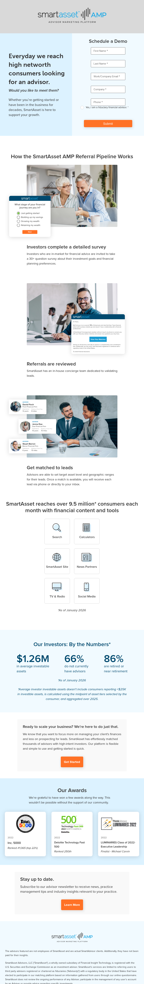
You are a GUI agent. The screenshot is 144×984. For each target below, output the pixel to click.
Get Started (72, 762)
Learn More (72, 905)
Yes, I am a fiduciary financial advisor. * (107, 107)
